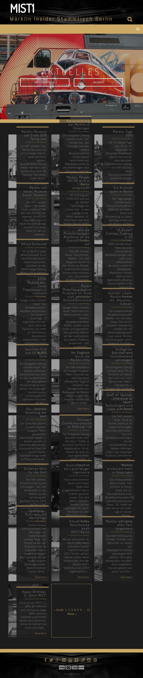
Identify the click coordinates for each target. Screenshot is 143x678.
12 (88, 610)
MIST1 (22, 8)
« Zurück (59, 610)
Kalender (98, 82)
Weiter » (72, 614)
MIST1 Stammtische (45, 82)
